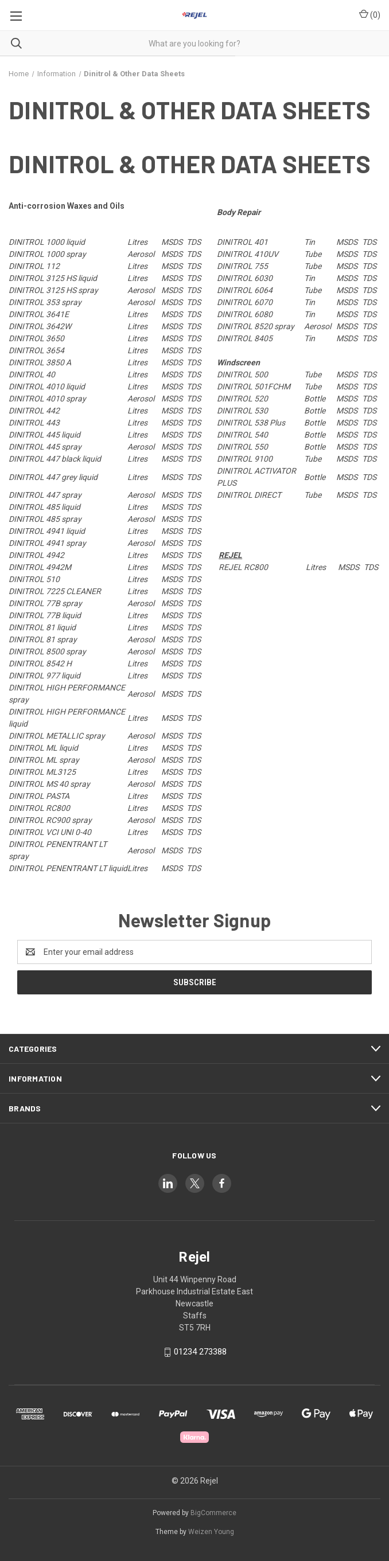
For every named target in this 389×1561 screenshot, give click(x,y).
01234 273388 (200, 1352)
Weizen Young (211, 1532)
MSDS (171, 242)
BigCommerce (213, 1513)
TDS (193, 242)
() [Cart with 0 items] (369, 14)
